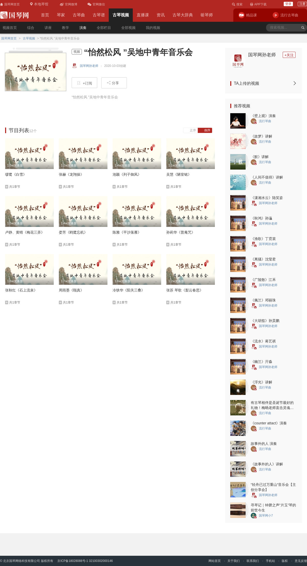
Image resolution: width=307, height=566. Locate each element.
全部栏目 (104, 28)
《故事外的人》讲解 (267, 464)
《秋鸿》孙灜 (261, 218)
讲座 (48, 28)
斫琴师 (207, 15)
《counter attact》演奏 (269, 423)
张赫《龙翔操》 (71, 174)
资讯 (161, 15)
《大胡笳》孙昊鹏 (265, 321)
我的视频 (153, 28)
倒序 (205, 130)
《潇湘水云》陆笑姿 (267, 198)
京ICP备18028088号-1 (72, 561)
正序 (190, 130)
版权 (285, 561)
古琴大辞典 (182, 15)
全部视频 (128, 28)
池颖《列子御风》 (127, 174)
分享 (113, 83)
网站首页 (215, 561)
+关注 (289, 55)
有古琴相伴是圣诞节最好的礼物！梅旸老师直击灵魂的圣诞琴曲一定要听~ (272, 408)
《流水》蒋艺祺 (263, 341)
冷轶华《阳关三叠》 (129, 290)
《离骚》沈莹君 (263, 259)
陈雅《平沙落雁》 (127, 232)
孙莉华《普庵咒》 (180, 232)
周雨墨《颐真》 (71, 290)
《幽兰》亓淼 (261, 362)
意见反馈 (301, 561)
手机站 (270, 561)
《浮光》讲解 (261, 382)
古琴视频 (121, 15)
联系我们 (253, 561)
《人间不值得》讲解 (267, 177)
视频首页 (10, 28)
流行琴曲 (265, 121)
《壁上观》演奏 (263, 116)
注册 (302, 4)
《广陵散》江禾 (263, 280)
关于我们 (233, 561)
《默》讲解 (260, 157)
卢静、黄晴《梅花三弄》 (25, 232)
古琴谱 (99, 15)
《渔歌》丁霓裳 (263, 239)
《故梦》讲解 (261, 136)
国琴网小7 (266, 515)
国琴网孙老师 (262, 54)
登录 (288, 4)
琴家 (61, 15)
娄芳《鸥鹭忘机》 (73, 232)
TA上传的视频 (265, 83)
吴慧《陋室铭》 (178, 174)
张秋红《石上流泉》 (21, 290)
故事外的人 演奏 (264, 444)
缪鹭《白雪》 (16, 174)
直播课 (143, 15)
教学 (65, 28)
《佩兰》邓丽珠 (263, 300)
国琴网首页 (9, 38)
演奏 (82, 28)
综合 (30, 28)
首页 (45, 15)
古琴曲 (79, 15)
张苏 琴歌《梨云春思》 (184, 290)
